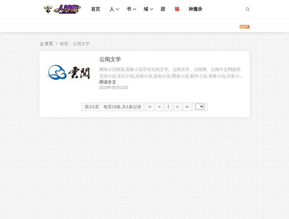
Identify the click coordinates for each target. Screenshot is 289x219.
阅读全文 (113, 81)
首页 (96, 9)
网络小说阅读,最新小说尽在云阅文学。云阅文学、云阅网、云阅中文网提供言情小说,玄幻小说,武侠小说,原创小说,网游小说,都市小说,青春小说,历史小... (173, 73)
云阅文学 (116, 59)
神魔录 (197, 9)
